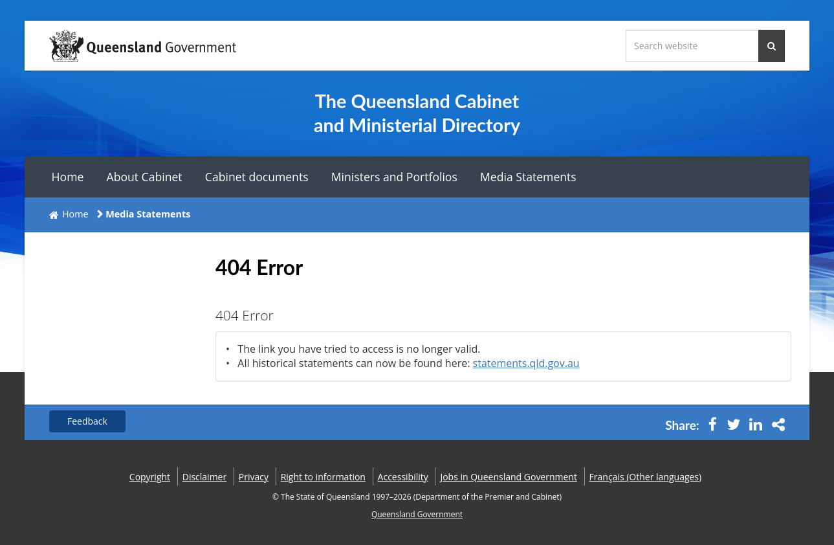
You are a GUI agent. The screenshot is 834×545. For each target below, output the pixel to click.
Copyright (149, 477)
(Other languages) (645, 477)
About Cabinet (144, 176)
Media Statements (528, 176)
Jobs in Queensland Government (508, 477)
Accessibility (403, 477)
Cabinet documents (257, 176)
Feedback (87, 421)
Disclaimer (204, 477)
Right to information (323, 477)
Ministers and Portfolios (394, 176)
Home (68, 176)
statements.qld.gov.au (526, 363)
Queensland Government (417, 514)
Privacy (254, 477)
